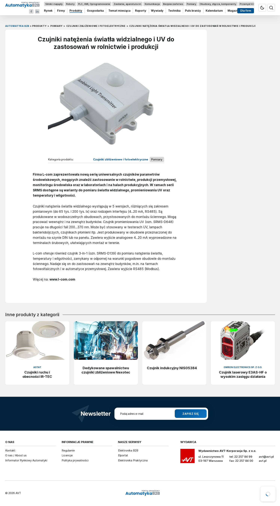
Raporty (140, 10)
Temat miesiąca (119, 10)
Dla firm (245, 10)
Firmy (61, 10)
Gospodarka (95, 10)
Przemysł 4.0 (247, 3)
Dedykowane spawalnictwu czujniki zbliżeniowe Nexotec (105, 370)
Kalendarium (214, 10)
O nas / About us (16, 455)
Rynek (48, 10)
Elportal (123, 455)
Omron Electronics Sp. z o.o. (243, 367)
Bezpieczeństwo (173, 3)
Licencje (67, 455)
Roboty (70, 3)
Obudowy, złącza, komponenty (218, 3)
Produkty (75, 10)
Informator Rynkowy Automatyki (26, 460)
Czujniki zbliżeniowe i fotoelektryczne (120, 159)
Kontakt (10, 450)
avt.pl (263, 461)
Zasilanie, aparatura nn (127, 3)
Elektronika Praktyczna (133, 460)
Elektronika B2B (128, 450)
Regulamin (68, 450)
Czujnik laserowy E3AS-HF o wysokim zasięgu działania (243, 374)
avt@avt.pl (266, 456)
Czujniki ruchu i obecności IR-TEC (37, 374)
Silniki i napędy (54, 3)
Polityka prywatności (75, 460)
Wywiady (157, 10)
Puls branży (193, 10)
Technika (174, 10)
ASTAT (37, 367)
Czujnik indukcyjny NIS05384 (172, 368)
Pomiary (191, 3)
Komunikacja (152, 3)
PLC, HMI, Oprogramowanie (94, 3)
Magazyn (233, 10)
